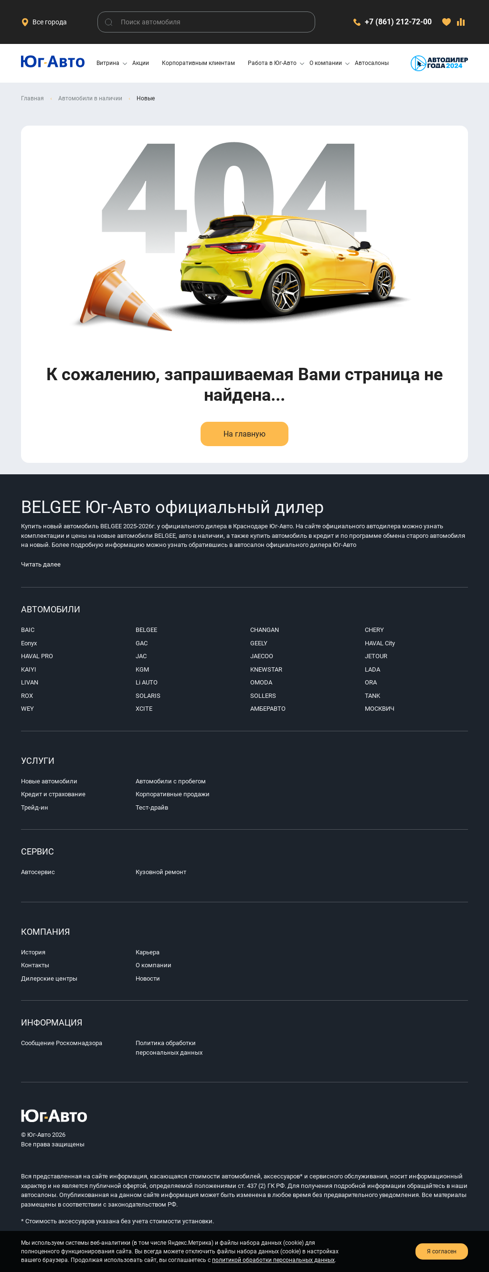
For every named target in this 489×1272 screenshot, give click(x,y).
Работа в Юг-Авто (272, 63)
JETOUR (376, 656)
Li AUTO (147, 682)
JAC (141, 656)
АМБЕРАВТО (268, 708)
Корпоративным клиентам (198, 63)
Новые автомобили (49, 781)
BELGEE (146, 629)
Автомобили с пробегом (171, 781)
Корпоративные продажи (173, 794)
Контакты (35, 965)
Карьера (147, 952)
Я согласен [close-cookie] (442, 1251)
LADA (372, 669)
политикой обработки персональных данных (273, 1260)
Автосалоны (372, 63)
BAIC (27, 629)
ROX (27, 695)
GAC (142, 643)
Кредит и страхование (53, 794)
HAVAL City (380, 643)
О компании (325, 63)
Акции (140, 63)
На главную (244, 433)
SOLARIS (148, 695)
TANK (372, 695)
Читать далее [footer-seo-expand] (51, 564)
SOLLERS (263, 695)
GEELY (258, 643)
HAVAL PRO (37, 656)
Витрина (107, 63)
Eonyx (29, 643)
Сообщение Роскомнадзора (61, 1043)
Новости (148, 978)
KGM (142, 669)
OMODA (261, 682)
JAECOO (261, 656)
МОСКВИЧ (379, 708)
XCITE (144, 708)
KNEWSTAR (266, 669)
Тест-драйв (152, 807)
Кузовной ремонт (161, 872)
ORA (371, 682)
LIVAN (29, 682)
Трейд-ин (34, 807)
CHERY (374, 629)
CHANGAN (264, 629)
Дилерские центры (49, 978)
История (33, 952)
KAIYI (28, 669)
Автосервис (38, 872)
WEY (27, 708)
